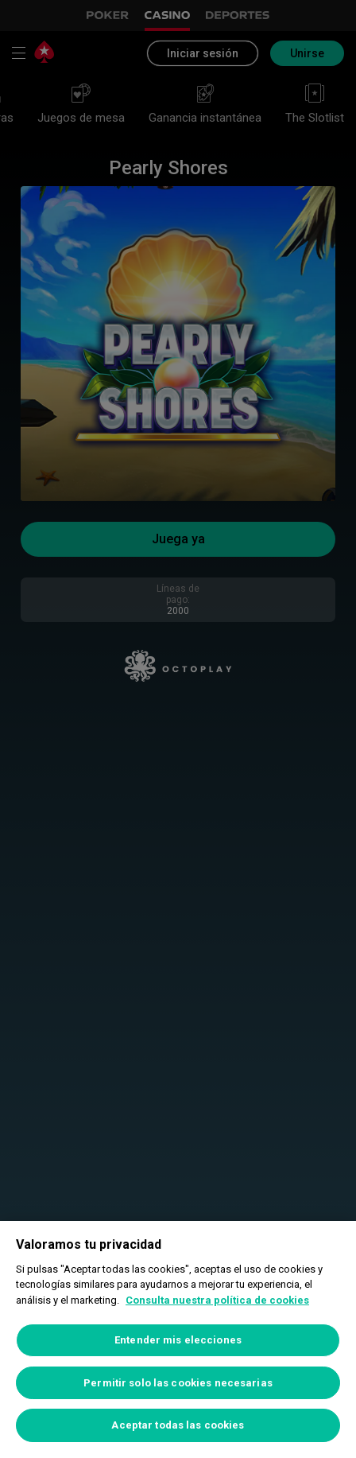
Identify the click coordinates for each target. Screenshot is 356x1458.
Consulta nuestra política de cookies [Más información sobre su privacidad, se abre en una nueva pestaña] (217, 1300)
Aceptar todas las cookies (177, 1425)
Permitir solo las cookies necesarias (178, 1383)
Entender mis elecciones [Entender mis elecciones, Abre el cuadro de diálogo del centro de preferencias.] (178, 1340)
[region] (178, 1339)
